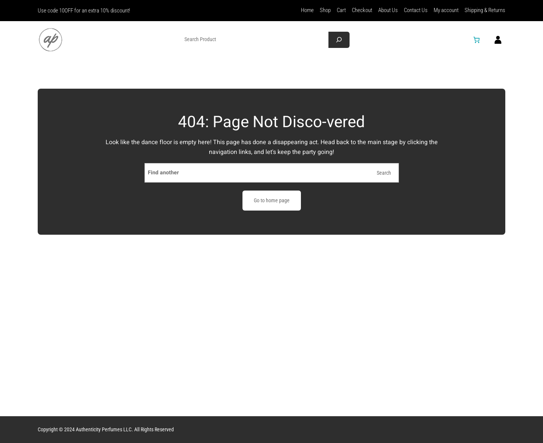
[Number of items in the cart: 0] (477, 40)
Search (384, 173)
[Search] (339, 40)
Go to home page (272, 200)
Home (307, 10)
